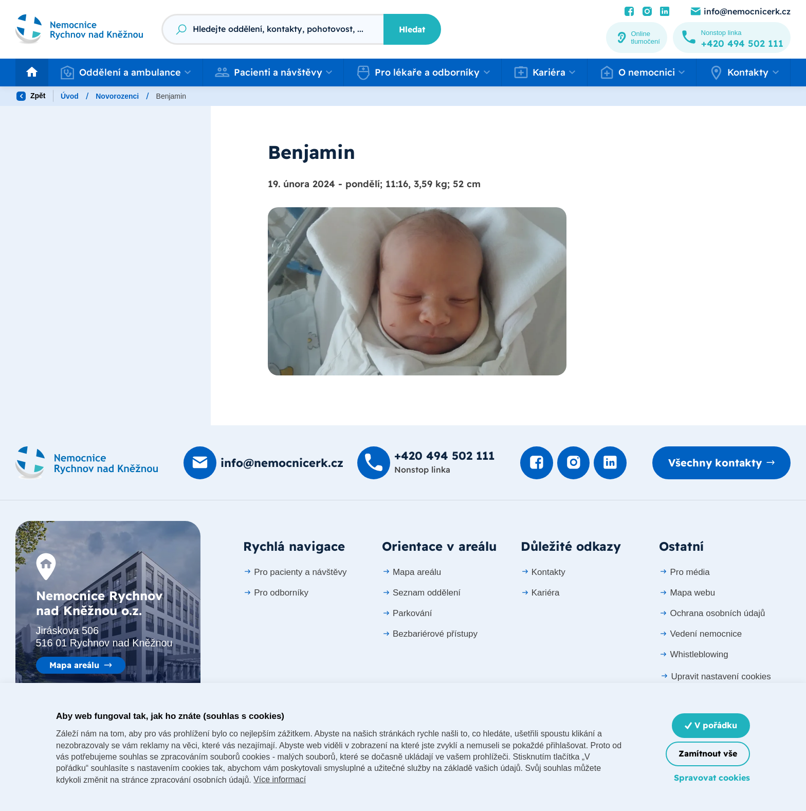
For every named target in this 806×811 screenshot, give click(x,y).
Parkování (407, 614)
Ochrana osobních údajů (712, 614)
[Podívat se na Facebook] (629, 12)
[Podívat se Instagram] (647, 12)
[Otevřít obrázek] (417, 291)
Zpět (30, 96)
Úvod (70, 96)
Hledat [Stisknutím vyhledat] (412, 29)
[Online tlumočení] (636, 37)
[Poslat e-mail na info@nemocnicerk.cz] (740, 12)
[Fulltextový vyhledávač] (272, 29)
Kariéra (540, 593)
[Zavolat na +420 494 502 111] (732, 37)
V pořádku (711, 725)
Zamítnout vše (708, 753)
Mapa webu (687, 593)
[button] (125, 72)
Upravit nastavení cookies (715, 676)
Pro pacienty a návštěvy (294, 572)
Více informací (279, 779)
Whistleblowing (693, 655)
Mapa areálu (74, 665)
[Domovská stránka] (86, 463)
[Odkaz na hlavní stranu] (79, 29)
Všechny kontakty (714, 463)
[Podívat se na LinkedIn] (664, 12)
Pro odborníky (275, 593)
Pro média (684, 572)
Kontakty (543, 572)
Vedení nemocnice (700, 634)
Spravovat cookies (712, 777)
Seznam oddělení (421, 593)
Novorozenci (117, 96)
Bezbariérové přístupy (430, 634)
